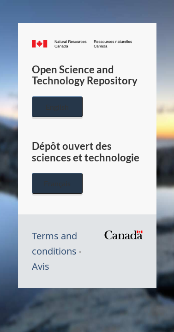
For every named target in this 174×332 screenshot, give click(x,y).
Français (57, 183)
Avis (40, 266)
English (57, 106)
